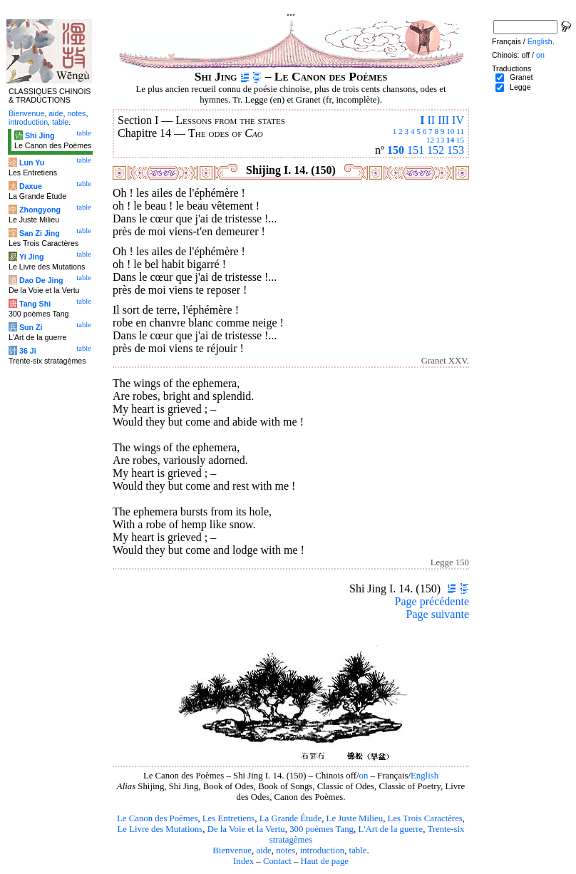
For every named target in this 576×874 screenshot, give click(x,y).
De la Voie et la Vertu (246, 829)
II (431, 120)
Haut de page (325, 861)
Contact (277, 861)
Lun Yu (31, 162)
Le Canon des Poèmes (157, 818)
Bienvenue (232, 850)
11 (460, 131)
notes (285, 850)
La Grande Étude (290, 818)
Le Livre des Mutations (159, 829)
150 (395, 150)
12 (430, 139)
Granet (521, 77)
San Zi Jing (39, 233)
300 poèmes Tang (321, 829)
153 (455, 150)
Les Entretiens (228, 818)
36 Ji (27, 350)
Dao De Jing (41, 280)
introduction (322, 850)
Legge (520, 87)
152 (435, 150)
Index (243, 861)
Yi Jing (31, 256)
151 (415, 150)
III (443, 120)
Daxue (30, 186)
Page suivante (437, 614)
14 (450, 139)
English (424, 776)
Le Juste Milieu (355, 818)
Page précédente (432, 601)
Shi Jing (39, 135)
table (358, 850)
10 (450, 131)
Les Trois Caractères (425, 818)
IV (458, 120)
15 (460, 139)
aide (263, 850)
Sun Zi (31, 327)
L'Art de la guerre (390, 829)
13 (440, 139)
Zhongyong (40, 209)
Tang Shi (35, 303)
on (363, 776)
